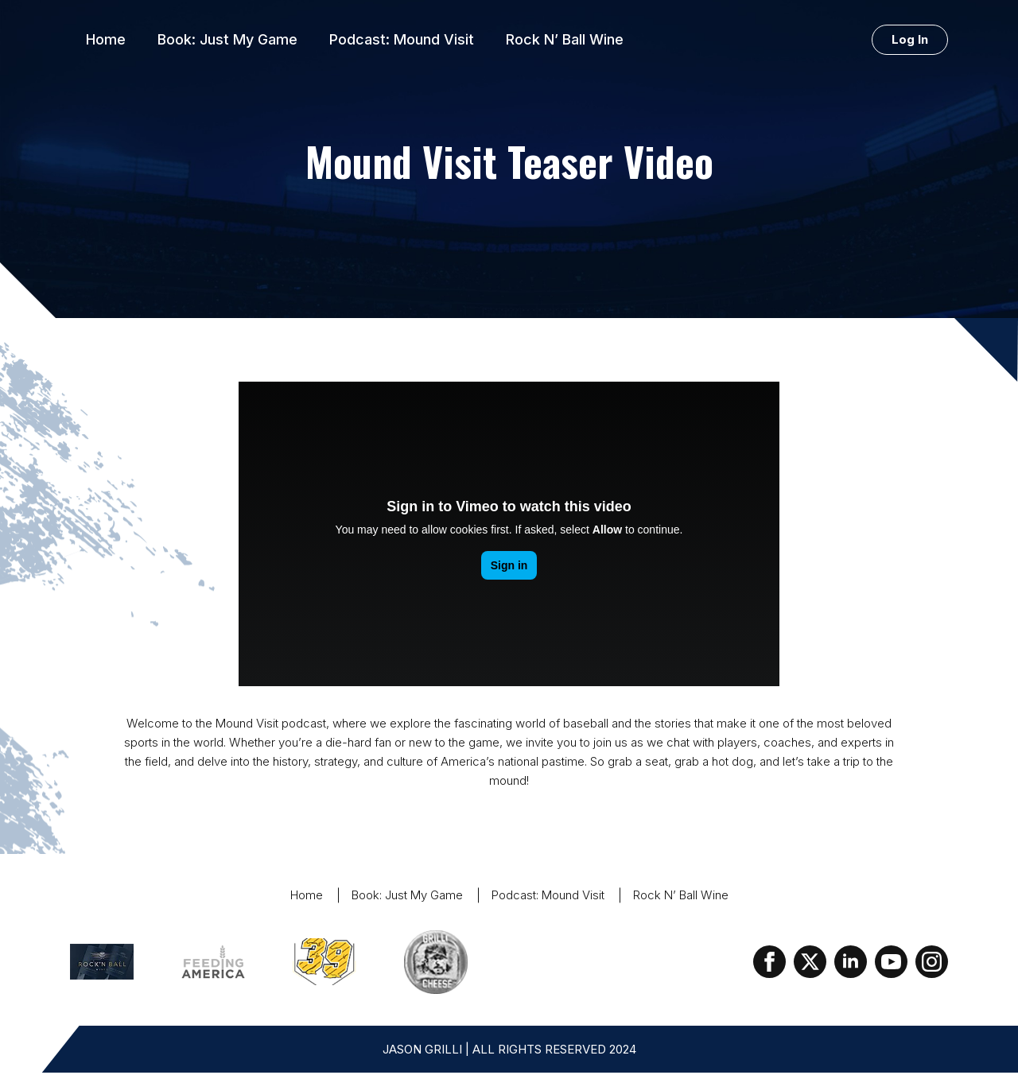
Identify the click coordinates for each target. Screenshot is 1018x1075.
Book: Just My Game (227, 39)
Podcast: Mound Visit (401, 39)
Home (106, 39)
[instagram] (931, 961)
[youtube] (891, 961)
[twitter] (810, 961)
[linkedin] (850, 961)
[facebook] (769, 961)
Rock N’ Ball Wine (565, 39)
